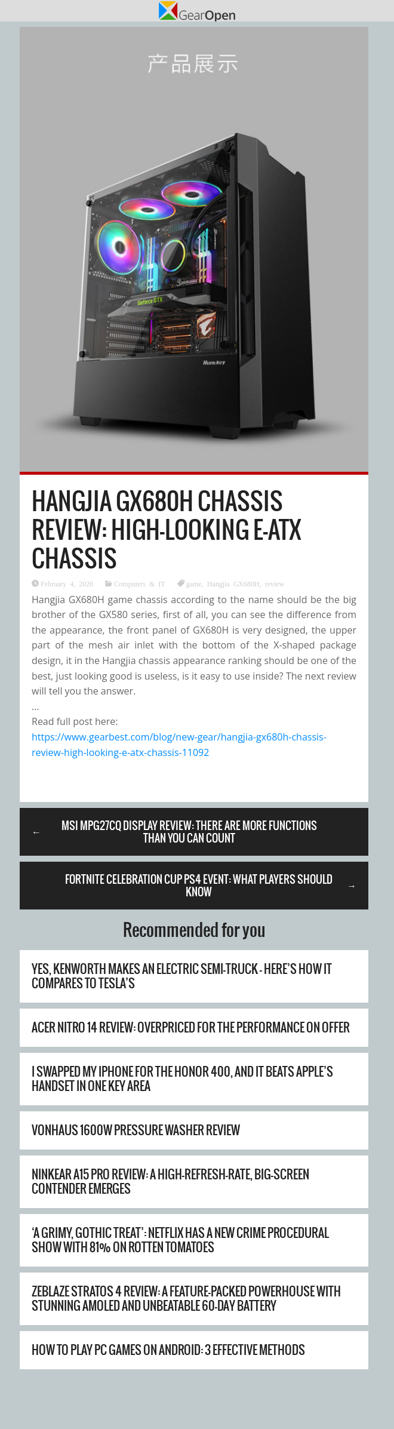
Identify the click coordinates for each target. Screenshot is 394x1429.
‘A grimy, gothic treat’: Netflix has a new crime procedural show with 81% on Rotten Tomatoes (180, 1240)
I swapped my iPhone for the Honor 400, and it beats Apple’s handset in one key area (182, 1078)
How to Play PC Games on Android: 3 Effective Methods (168, 1350)
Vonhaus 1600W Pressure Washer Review (136, 1130)
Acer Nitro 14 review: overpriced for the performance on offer (191, 1027)
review (275, 583)
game (194, 583)
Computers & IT (139, 583)
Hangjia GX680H (233, 583)
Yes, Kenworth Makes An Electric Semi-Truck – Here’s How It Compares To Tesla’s (182, 976)
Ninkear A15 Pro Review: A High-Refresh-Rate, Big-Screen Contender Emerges (170, 1181)
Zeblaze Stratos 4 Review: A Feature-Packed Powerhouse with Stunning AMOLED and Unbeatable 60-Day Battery (186, 1298)
